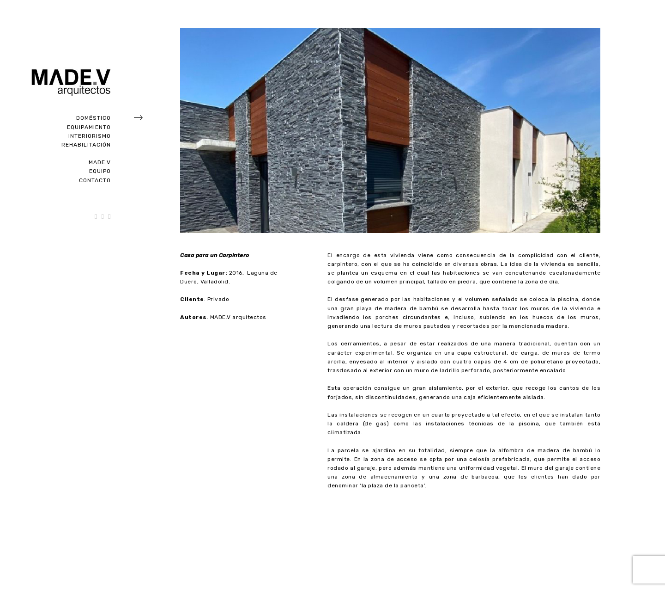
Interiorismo (89, 136)
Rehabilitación (86, 144)
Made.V (100, 162)
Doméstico (93, 118)
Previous (186, 526)
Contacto (95, 180)
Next (593, 526)
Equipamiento (89, 127)
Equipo (100, 171)
